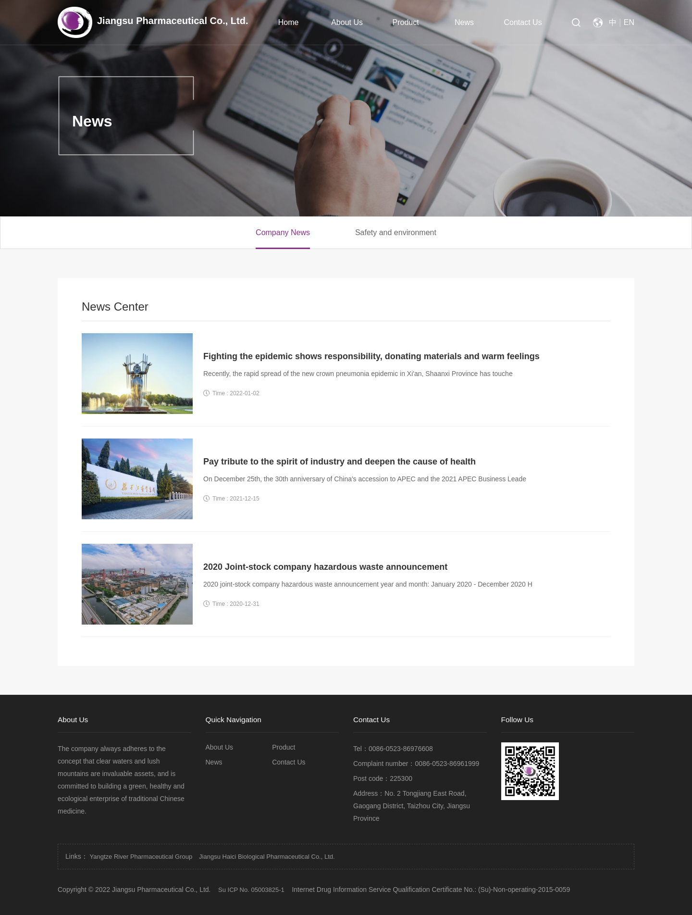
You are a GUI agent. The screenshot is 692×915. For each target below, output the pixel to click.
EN (629, 22)
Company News (283, 232)
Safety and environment (395, 232)
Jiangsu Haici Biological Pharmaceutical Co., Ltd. (267, 856)
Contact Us (523, 22)
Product (406, 22)
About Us (347, 22)
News (464, 22)
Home (288, 22)
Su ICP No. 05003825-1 (251, 889)
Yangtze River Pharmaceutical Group (141, 856)
